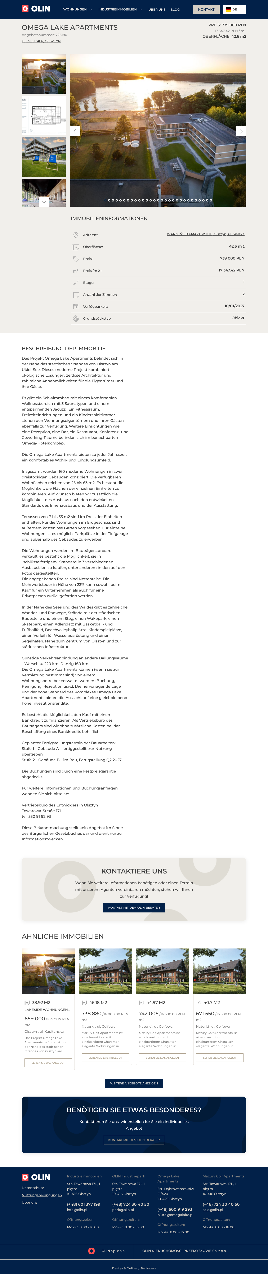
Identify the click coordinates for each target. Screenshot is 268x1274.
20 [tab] (177, 200)
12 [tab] (147, 200)
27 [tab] (203, 200)
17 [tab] (166, 200)
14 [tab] (154, 200)
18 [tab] (169, 200)
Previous (75, 131)
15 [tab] (158, 200)
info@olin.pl (77, 1210)
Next (44, 202)
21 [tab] (181, 200)
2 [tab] (109, 200)
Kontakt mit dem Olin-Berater (134, 908)
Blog (175, 10)
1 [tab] (105, 200)
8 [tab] (132, 200)
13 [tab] (150, 200)
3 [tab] (113, 200)
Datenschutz (33, 1187)
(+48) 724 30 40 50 (132, 1204)
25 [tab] (196, 200)
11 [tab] (143, 200)
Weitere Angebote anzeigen (134, 1084)
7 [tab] (128, 200)
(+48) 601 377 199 (85, 1204)
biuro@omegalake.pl (175, 1215)
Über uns (156, 10)
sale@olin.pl (213, 1210)
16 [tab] (162, 200)
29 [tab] (211, 200)
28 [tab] (207, 200)
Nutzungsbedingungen (42, 1195)
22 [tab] (184, 200)
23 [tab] (188, 200)
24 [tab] (192, 200)
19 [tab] (173, 200)
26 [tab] (199, 200)
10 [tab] (139, 200)
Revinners (148, 1268)
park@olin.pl (123, 1210)
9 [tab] (135, 200)
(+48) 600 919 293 (176, 1209)
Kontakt (206, 10)
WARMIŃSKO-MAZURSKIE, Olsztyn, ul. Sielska (206, 234)
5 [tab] (120, 200)
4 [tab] (117, 200)
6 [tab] (124, 200)
